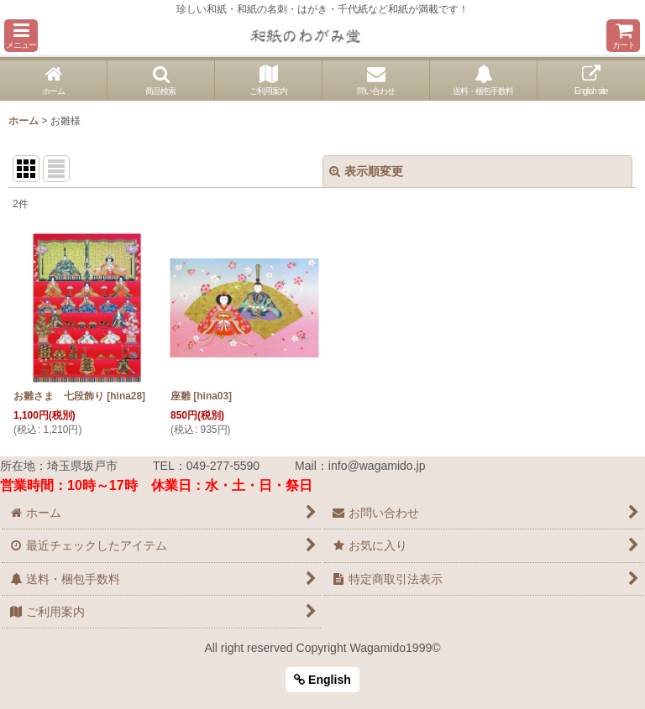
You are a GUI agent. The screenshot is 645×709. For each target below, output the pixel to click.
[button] (21, 35)
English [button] (322, 679)
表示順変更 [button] (366, 171)
